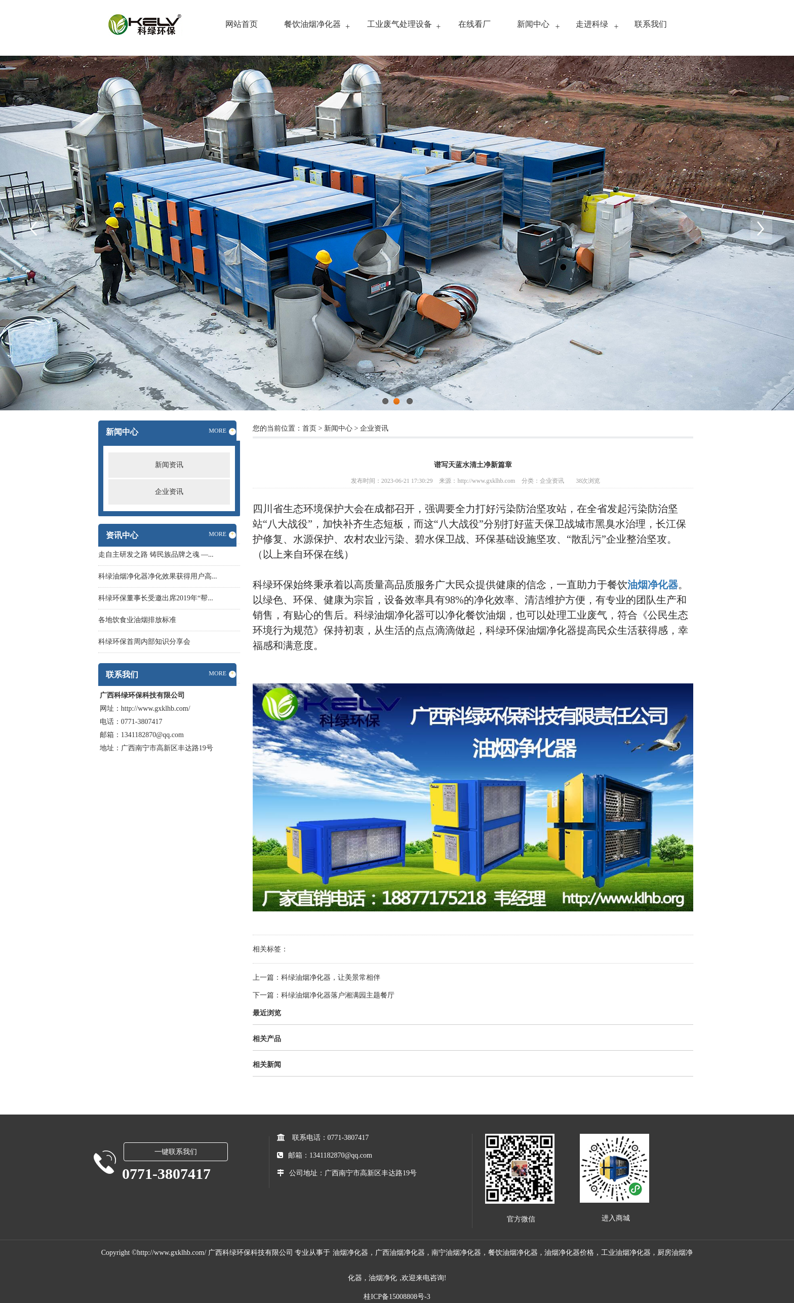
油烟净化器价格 (569, 1252)
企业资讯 (169, 491)
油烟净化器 (350, 1252)
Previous (33, 228)
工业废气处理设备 (399, 24)
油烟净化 (383, 1278)
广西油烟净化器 (400, 1252)
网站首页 (241, 24)
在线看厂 (474, 24)
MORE (222, 431)
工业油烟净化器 (626, 1252)
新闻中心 (533, 24)
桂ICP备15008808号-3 (397, 1296)
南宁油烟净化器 (456, 1252)
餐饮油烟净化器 (312, 24)
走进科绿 (592, 24)
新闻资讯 (169, 465)
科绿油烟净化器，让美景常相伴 (330, 977)
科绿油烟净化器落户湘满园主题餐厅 (337, 995)
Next (761, 228)
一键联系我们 (175, 1152)
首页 (309, 428)
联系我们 (650, 24)
